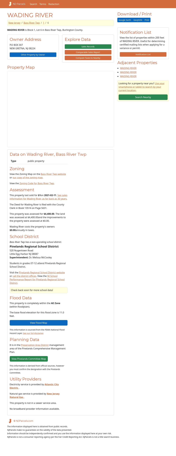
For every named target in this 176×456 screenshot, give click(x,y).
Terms (42, 4)
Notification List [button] (143, 54)
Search (33, 4)
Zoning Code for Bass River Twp (37, 183)
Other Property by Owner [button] (33, 54)
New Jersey (14, 22)
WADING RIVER (128, 68)
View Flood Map (38, 322)
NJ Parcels (16, 4)
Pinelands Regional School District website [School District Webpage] (42, 272)
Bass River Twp (32, 22)
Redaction (53, 4)
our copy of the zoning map (28, 177)
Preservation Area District (35, 345)
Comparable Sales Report (88, 52)
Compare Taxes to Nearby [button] (88, 58)
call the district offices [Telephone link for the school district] (24, 276)
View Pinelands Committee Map (29, 358)
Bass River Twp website (53, 174)
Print (147, 20)
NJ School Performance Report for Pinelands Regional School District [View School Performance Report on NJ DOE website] (37, 279)
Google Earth (125, 20)
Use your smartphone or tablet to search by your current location (142, 87)
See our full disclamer (33, 333)
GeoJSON (138, 20)
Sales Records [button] (87, 46)
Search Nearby (143, 97)
